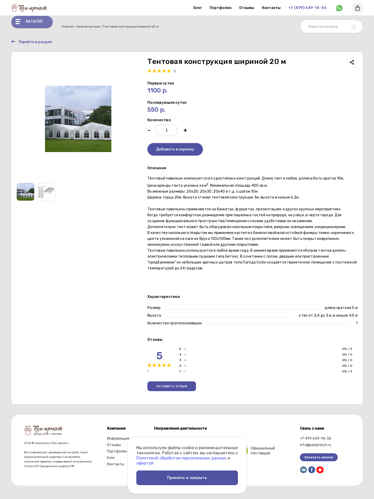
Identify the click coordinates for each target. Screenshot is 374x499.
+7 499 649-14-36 (315, 439)
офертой (145, 461)
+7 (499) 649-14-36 (307, 8)
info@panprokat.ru (315, 445)
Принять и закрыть (187, 476)
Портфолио (220, 8)
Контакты (271, 8)
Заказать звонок (318, 458)
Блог (197, 8)
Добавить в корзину (175, 150)
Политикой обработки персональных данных (181, 456)
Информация (118, 439)
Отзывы (246, 8)
